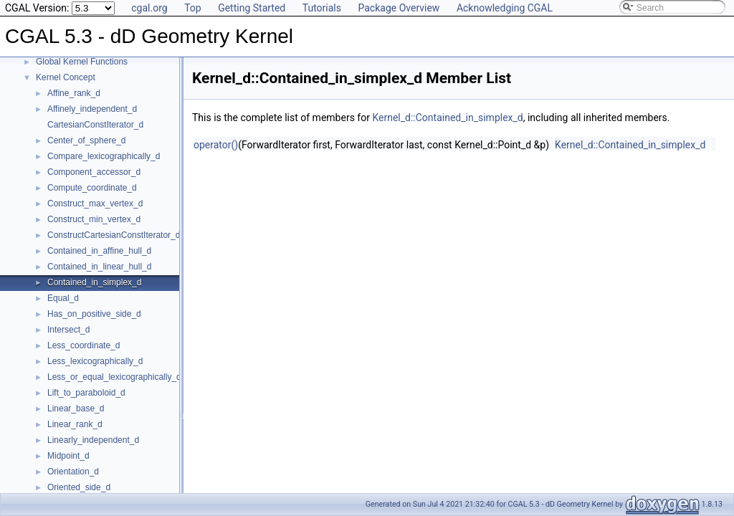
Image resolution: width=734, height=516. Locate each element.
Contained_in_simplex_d (94, 282)
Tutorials (321, 8)
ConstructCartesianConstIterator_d (113, 235)
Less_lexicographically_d (95, 361)
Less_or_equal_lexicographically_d (114, 377)
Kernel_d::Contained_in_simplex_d (447, 117)
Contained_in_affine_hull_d (99, 251)
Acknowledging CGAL (505, 8)
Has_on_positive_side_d (94, 314)
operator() (216, 144)
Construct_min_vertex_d (93, 219)
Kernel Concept (65, 77)
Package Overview (398, 8)
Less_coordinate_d (83, 345)
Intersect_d (68, 330)
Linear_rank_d (75, 424)
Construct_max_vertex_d (95, 204)
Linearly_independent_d (93, 440)
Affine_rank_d (73, 93)
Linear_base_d (75, 408)
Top (192, 8)
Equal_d (63, 298)
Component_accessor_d (93, 172)
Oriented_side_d (78, 487)
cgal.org (149, 8)
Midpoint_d (68, 456)
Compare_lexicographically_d (103, 156)
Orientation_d (73, 472)
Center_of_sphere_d (86, 140)
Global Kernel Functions (82, 62)
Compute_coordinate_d (92, 188)
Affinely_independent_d (92, 109)
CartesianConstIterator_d (95, 125)
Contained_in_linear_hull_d (99, 267)
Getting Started (251, 8)
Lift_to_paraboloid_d (86, 393)
